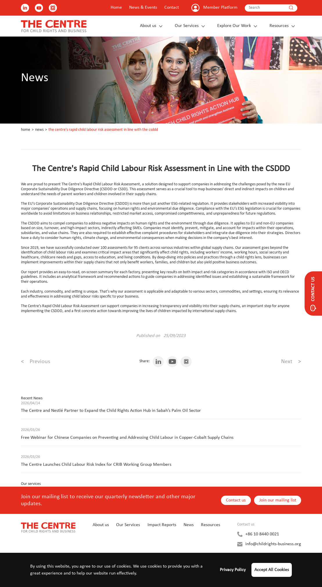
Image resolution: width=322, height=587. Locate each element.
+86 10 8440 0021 (262, 534)
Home (116, 7)
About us (148, 25)
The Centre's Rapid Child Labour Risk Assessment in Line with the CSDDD (103, 130)
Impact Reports (161, 525)
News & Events (143, 7)
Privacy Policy (233, 570)
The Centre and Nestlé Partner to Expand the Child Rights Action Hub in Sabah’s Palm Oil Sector (111, 410)
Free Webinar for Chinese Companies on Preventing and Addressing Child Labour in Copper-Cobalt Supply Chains (127, 437)
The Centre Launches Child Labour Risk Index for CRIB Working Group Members (96, 464)
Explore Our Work (234, 25)
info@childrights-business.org (273, 544)
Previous (35, 362)
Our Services (187, 25)
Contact (171, 7)
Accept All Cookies (271, 570)
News (39, 130)
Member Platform (220, 7)
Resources (279, 25)
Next (291, 362)
